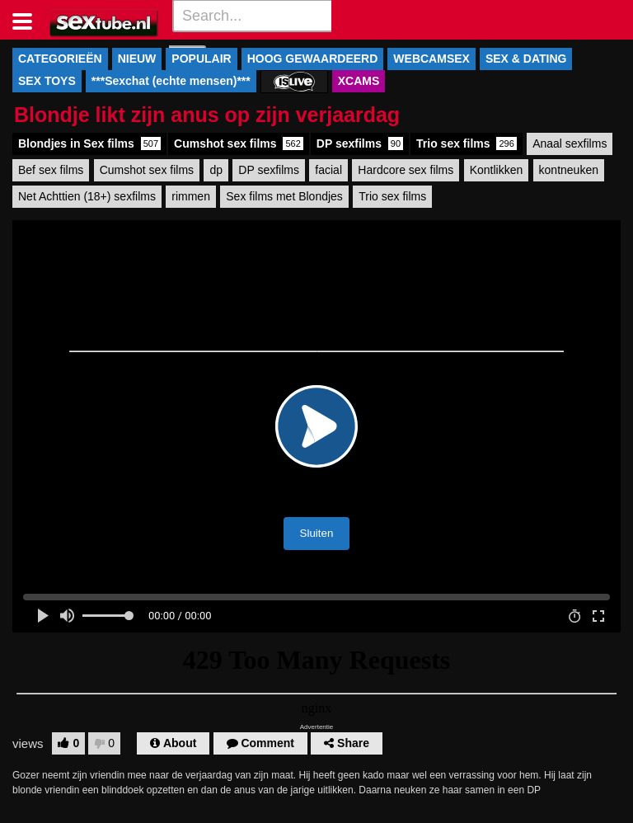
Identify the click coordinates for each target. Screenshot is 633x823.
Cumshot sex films (238, 143)
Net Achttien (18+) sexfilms (87, 196)
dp (216, 169)
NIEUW (137, 58)
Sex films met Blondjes (284, 196)
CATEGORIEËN (60, 58)
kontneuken (568, 169)
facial (328, 169)
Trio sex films (466, 143)
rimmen (190, 196)
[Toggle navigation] (28, 20)
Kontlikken (496, 169)
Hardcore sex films (405, 169)
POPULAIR (201, 58)
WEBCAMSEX (431, 58)
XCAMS (359, 80)
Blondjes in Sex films (89, 143)
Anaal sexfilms (569, 143)
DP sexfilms (359, 143)
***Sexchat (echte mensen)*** (171, 80)
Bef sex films (50, 169)
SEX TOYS (47, 80)
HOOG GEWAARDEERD (312, 58)
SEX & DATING (526, 58)
